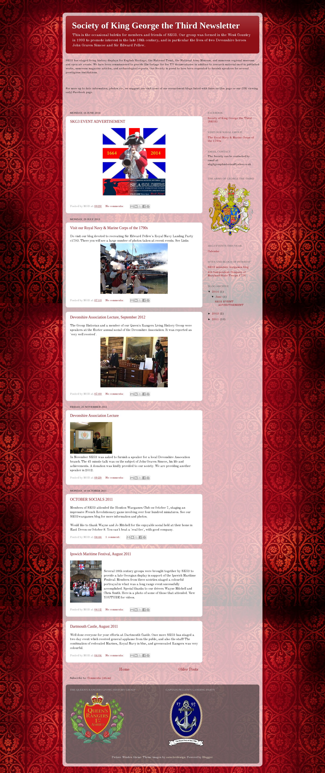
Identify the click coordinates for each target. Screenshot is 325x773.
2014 (216, 291)
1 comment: (113, 537)
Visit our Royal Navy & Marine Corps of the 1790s (109, 228)
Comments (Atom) (99, 678)
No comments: (114, 206)
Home (124, 669)
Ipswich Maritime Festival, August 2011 (100, 554)
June (219, 297)
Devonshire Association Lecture (94, 415)
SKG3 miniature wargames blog (228, 267)
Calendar (213, 251)
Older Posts (188, 669)
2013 (216, 313)
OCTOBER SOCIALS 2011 (91, 499)
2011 (216, 319)
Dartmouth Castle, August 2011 (94, 626)
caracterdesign (175, 757)
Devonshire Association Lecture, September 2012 (107, 317)
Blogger (207, 757)
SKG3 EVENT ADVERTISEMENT (97, 121)
